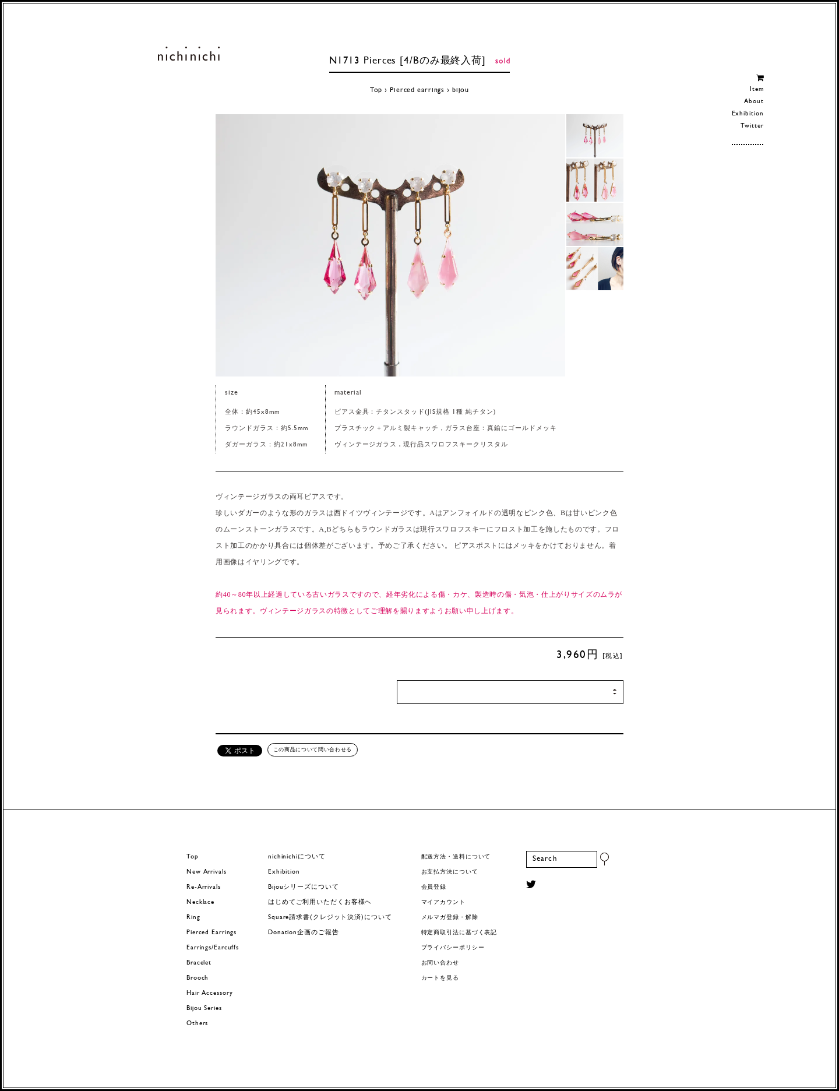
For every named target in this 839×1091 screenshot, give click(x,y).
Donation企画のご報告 (303, 933)
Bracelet (198, 963)
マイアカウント (443, 902)
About (753, 101)
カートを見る (440, 978)
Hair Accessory (209, 993)
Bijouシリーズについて (303, 887)
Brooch (197, 978)
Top (376, 90)
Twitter (752, 126)
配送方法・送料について (456, 857)
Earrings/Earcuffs (212, 948)
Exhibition (748, 114)
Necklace (200, 902)
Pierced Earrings (211, 933)
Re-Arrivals (203, 887)
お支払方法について (449, 872)
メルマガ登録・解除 (449, 917)
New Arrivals (206, 872)
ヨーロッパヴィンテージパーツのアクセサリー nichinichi (188, 54)
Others (197, 1023)
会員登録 (434, 887)
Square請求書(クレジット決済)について (330, 917)
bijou (460, 90)
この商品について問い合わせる (312, 749)
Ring (193, 917)
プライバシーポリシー (453, 948)
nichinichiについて (296, 857)
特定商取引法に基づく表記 (459, 932)
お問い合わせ (440, 963)
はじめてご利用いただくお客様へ (320, 902)
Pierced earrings (417, 90)
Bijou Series (204, 1008)
